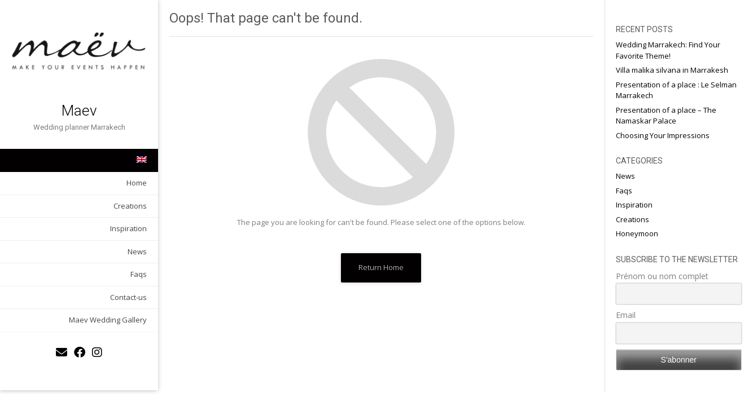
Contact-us (128, 297)
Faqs (138, 274)
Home (136, 183)
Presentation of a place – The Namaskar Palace (666, 115)
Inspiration (128, 228)
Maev (79, 110)
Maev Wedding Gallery (108, 320)
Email (626, 315)
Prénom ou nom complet (662, 276)
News (137, 251)
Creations (130, 206)
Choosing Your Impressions (663, 135)
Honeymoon (637, 233)
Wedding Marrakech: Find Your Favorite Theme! (668, 50)
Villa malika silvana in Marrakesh (672, 70)
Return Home (381, 267)
